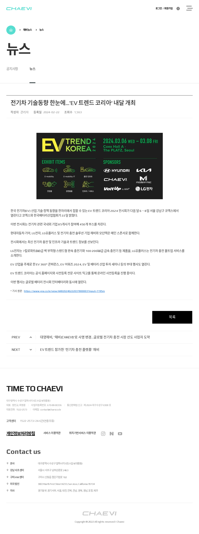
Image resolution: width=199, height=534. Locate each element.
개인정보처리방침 (20, 433)
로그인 (159, 8)
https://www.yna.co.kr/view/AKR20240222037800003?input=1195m (64, 291)
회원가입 (168, 8)
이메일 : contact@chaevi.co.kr (47, 409)
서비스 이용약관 (52, 432)
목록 (172, 317)
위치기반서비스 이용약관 (82, 432)
